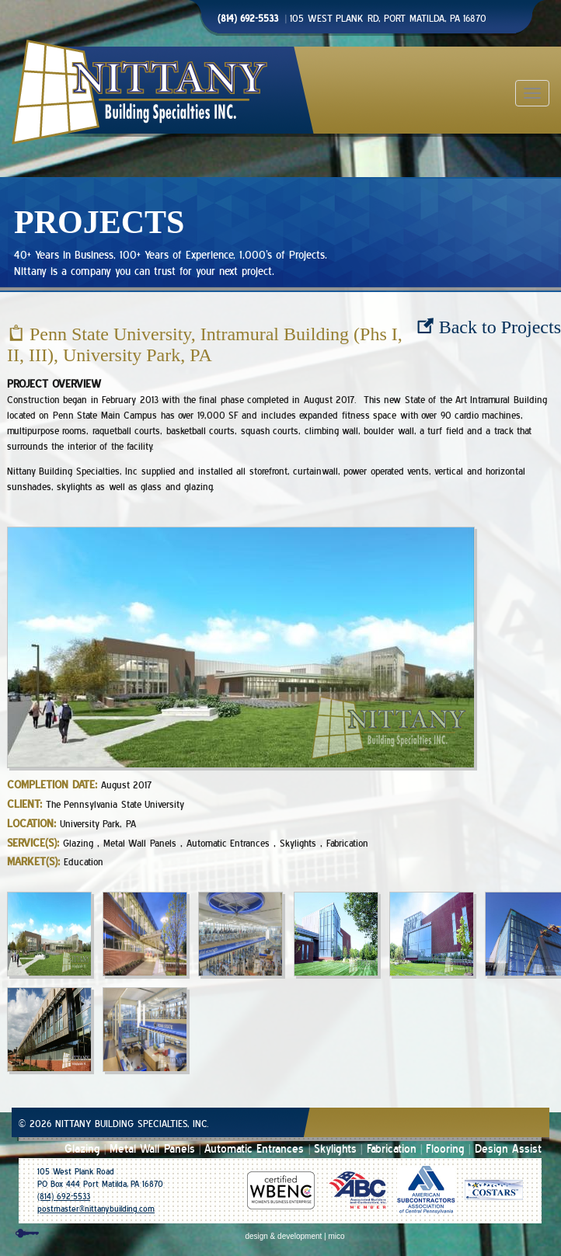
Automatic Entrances (254, 1149)
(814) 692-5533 (63, 1197)
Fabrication (391, 1149)
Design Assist (508, 1149)
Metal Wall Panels (152, 1149)
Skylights (335, 1149)
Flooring (445, 1149)
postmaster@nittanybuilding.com (96, 1209)
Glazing (82, 1149)
